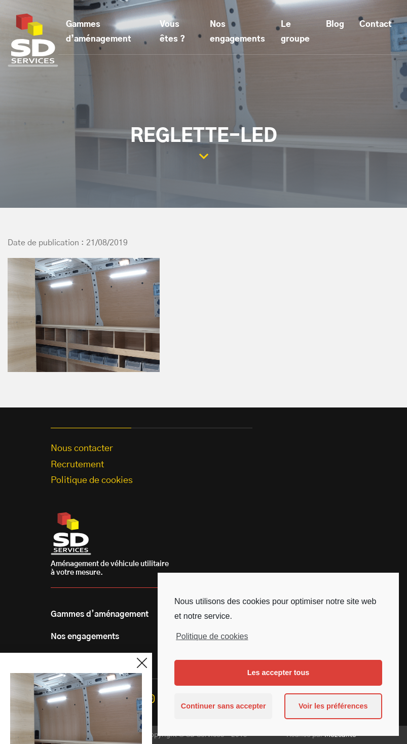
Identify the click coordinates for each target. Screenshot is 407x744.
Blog (335, 24)
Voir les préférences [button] (333, 706)
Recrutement (77, 464)
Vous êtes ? (172, 31)
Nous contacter (82, 448)
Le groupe (295, 31)
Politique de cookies (212, 636)
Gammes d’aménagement (98, 31)
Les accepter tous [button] (278, 672)
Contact (375, 24)
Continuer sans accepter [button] (223, 706)
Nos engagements (237, 31)
